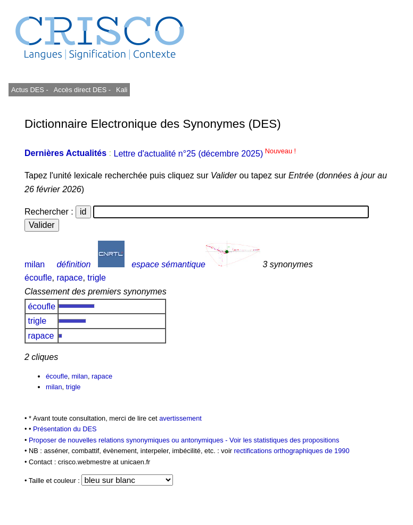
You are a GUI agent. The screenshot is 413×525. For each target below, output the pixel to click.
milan (34, 264)
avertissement (180, 418)
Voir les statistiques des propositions (284, 440)
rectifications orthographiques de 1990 (292, 451)
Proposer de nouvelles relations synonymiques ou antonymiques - (129, 440)
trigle (96, 277)
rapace (69, 277)
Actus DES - (29, 90)
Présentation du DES (65, 429)
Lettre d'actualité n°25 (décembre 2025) (204, 153)
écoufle (38, 277)
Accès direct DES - (82, 90)
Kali (121, 90)
